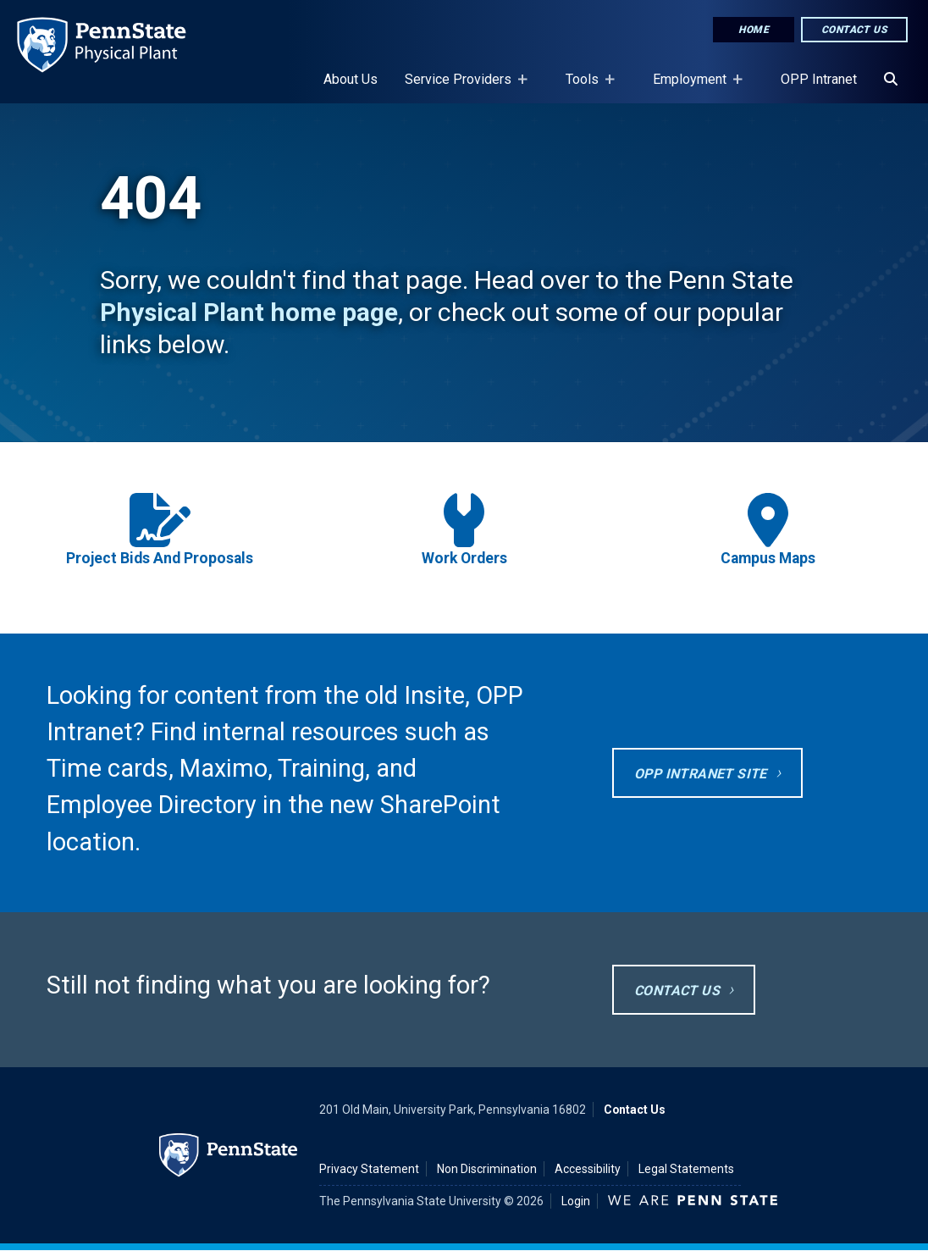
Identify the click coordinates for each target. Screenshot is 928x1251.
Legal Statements (686, 1169)
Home (753, 30)
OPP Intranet (819, 79)
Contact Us (854, 30)
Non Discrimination (487, 1169)
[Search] (890, 79)
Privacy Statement (369, 1169)
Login (575, 1201)
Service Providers (461, 87)
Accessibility (588, 1169)
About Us (350, 79)
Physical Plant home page (249, 312)
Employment (693, 87)
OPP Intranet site (700, 774)
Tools (585, 87)
